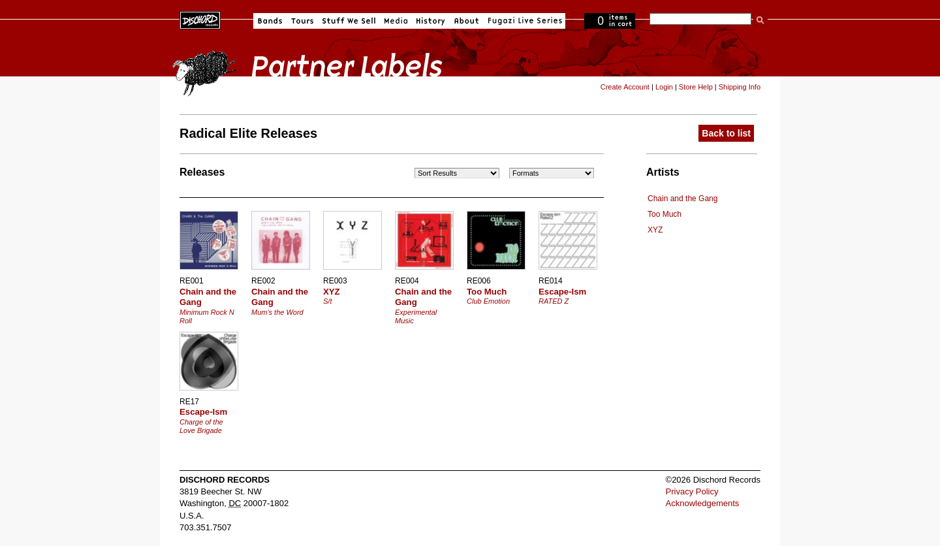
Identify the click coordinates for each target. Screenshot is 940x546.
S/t (327, 301)
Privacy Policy (692, 491)
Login (664, 87)
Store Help (696, 87)
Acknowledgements (703, 503)
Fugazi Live (523, 21)
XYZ (655, 229)
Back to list (726, 133)
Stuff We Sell (348, 21)
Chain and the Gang (682, 198)
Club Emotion (488, 301)
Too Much (665, 214)
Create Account (625, 87)
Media (395, 21)
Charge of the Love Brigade (201, 426)
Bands (270, 21)
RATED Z (554, 301)
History (430, 21)
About (466, 21)
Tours (302, 21)
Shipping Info (739, 87)
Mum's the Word (277, 312)
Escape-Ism (562, 292)
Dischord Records (200, 19)
